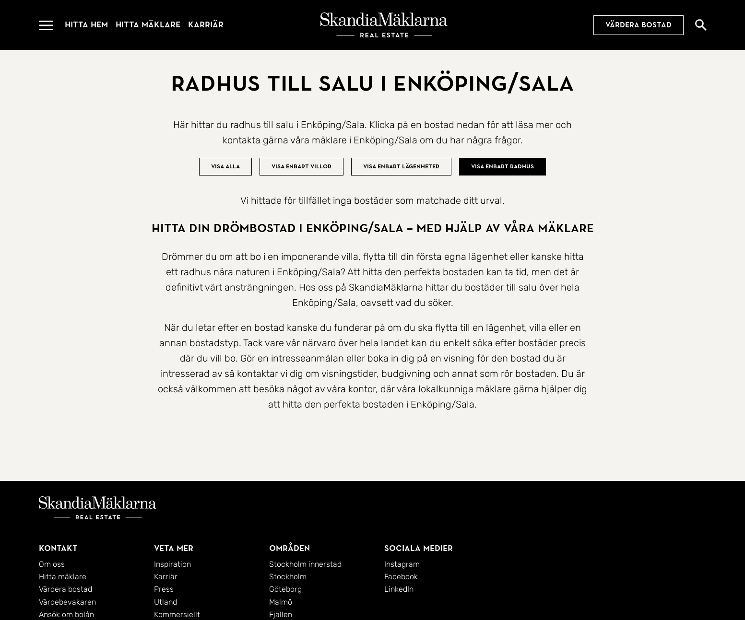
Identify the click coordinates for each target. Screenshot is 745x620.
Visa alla (225, 166)
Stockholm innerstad (305, 564)
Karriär (206, 24)
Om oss (52, 564)
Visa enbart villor (301, 166)
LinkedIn (399, 589)
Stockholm (288, 576)
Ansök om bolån (66, 614)
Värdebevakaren (67, 602)
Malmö (280, 602)
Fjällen (280, 614)
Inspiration (172, 564)
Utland (165, 602)
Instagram (402, 564)
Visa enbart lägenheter (401, 166)
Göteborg (285, 589)
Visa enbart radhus (502, 166)
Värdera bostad (638, 25)
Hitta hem (86, 24)
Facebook (401, 576)
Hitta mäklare (148, 24)
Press (164, 589)
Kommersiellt (177, 614)
